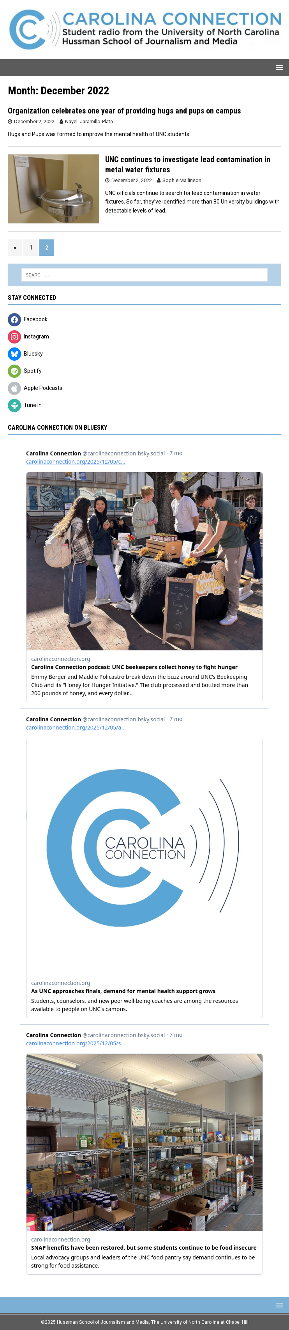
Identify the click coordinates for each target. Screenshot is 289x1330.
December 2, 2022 (34, 121)
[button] (278, 67)
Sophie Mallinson (181, 180)
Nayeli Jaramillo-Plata (89, 121)
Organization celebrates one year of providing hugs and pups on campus (124, 110)
